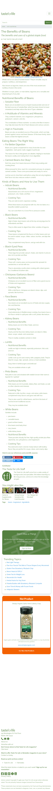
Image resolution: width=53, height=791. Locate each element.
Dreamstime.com (36, 77)
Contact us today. (7, 755)
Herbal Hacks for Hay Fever (16, 580)
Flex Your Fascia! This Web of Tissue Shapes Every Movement (28, 565)
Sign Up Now (26, 548)
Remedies (20, 763)
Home (3, 26)
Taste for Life (8, 763)
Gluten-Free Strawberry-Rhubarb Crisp (20, 568)
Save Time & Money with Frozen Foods (20, 586)
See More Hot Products (26, 651)
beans (10, 502)
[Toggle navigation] (49, 13)
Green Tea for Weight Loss (16, 574)
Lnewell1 (27, 77)
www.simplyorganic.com (26, 645)
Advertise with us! (7, 744)
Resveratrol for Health (14, 577)
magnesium (17, 502)
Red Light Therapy (13, 562)
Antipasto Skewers (13, 589)
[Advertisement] (26, 5)
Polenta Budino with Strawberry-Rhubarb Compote (24, 583)
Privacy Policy (6, 776)
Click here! (4, 749)
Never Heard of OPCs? (14, 571)
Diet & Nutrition (11, 26)
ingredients (25, 502)
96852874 (18, 77)
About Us (4, 742)
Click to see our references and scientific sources (20, 453)
